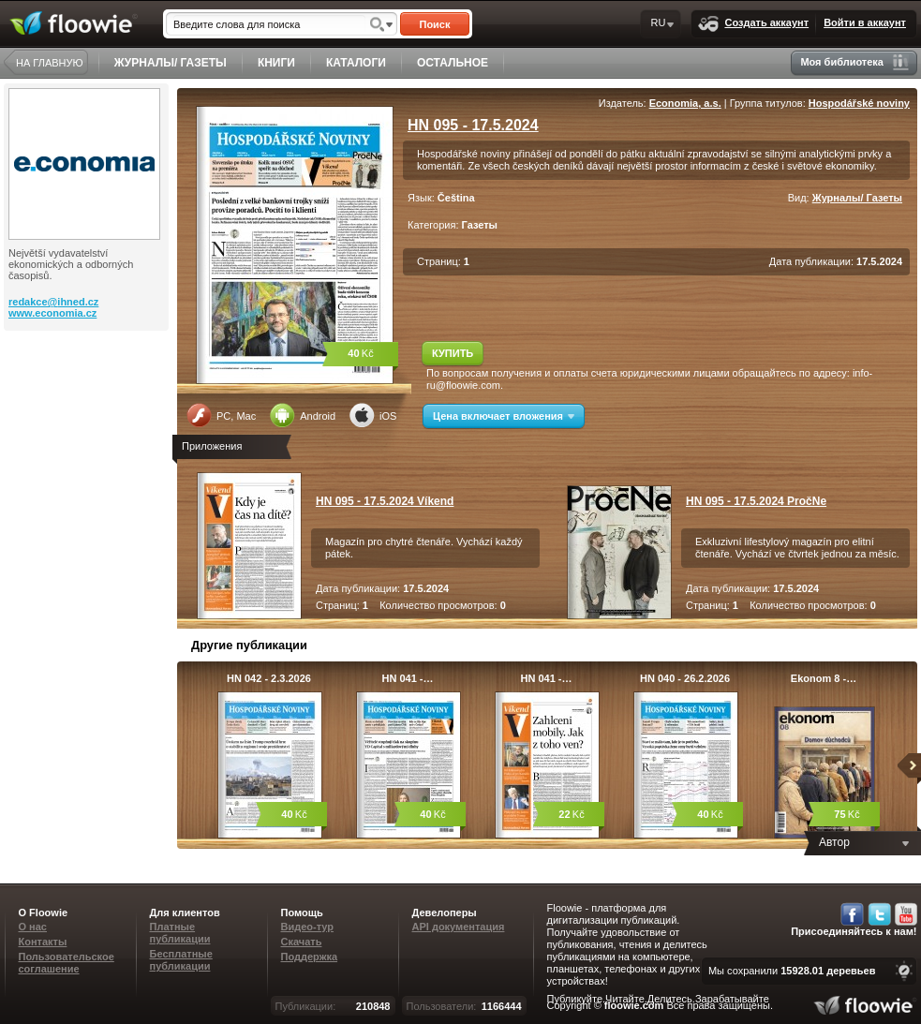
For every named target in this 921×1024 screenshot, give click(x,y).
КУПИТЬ (452, 353)
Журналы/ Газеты (857, 197)
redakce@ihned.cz (53, 301)
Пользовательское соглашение (66, 962)
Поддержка (309, 956)
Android (302, 415)
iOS (372, 415)
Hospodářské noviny (859, 103)
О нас (33, 926)
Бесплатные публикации (181, 960)
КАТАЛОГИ (356, 62)
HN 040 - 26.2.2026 (685, 678)
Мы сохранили (792, 970)
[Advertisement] (88, 405)
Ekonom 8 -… (823, 678)
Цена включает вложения (503, 416)
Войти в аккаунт (865, 22)
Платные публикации (180, 932)
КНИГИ (276, 62)
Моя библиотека (854, 62)
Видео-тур (307, 926)
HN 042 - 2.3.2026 (269, 678)
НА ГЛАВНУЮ (49, 62)
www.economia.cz (52, 313)
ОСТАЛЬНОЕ (452, 62)
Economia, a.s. (685, 103)
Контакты (43, 941)
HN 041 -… (407, 678)
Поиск (434, 24)
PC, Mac (221, 415)
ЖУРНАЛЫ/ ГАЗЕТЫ (170, 62)
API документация (458, 926)
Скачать (301, 941)
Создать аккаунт (753, 24)
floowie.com (634, 1005)
